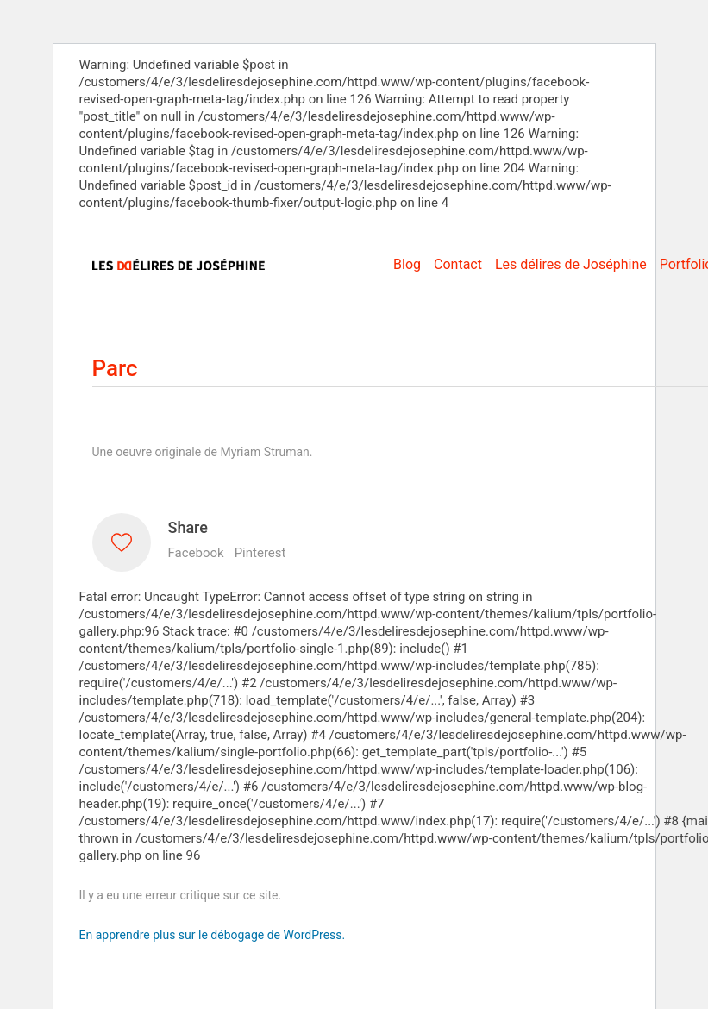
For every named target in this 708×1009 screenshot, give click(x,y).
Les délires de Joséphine (571, 264)
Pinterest (260, 553)
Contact (458, 264)
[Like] (121, 542)
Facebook (196, 553)
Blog (407, 264)
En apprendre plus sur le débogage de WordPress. (212, 935)
